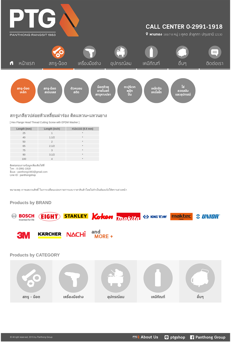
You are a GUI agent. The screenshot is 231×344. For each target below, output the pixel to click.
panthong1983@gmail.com (33, 171)
